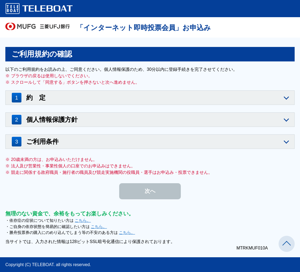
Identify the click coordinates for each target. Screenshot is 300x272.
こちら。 (83, 220)
